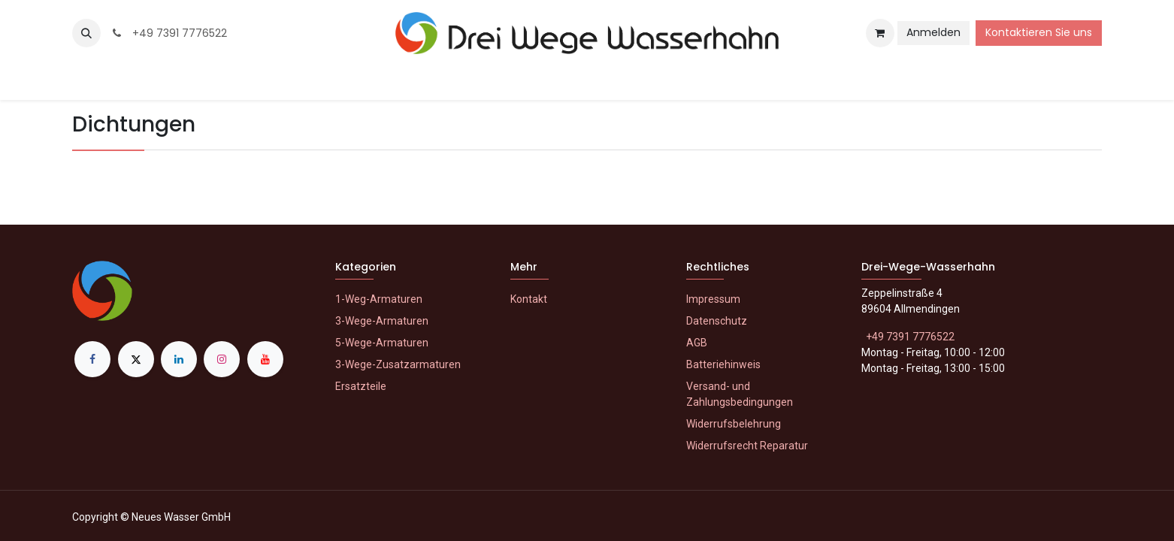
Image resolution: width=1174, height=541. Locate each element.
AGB (696, 343)
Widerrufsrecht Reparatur (747, 446)
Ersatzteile (360, 386)
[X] (136, 359)
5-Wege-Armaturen (381, 343)
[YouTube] (265, 359)
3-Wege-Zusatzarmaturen (398, 364)
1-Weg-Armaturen (378, 299)
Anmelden (933, 32)
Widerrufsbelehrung (733, 424)
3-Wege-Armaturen (381, 321)
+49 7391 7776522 (168, 33)
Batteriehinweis (723, 364)
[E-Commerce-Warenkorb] (880, 33)
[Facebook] (92, 359)
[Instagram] (222, 359)
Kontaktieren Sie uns (1038, 32)
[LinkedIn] (179, 359)
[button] (86, 33)
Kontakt (528, 299)
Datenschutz (716, 321)
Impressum (713, 299)
